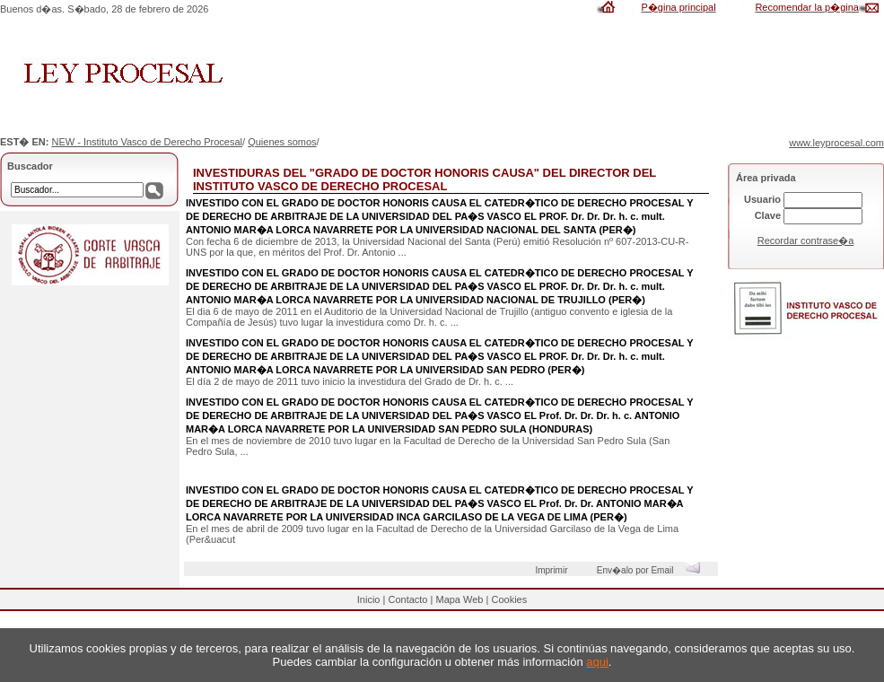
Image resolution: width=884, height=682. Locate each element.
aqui (597, 662)
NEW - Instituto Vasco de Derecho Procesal (146, 141)
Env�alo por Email (653, 570)
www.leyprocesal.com (836, 142)
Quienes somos (282, 141)
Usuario (762, 199)
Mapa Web (459, 599)
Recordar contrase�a (805, 240)
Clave (768, 215)
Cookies (509, 599)
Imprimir (554, 570)
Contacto (407, 599)
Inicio (369, 599)
